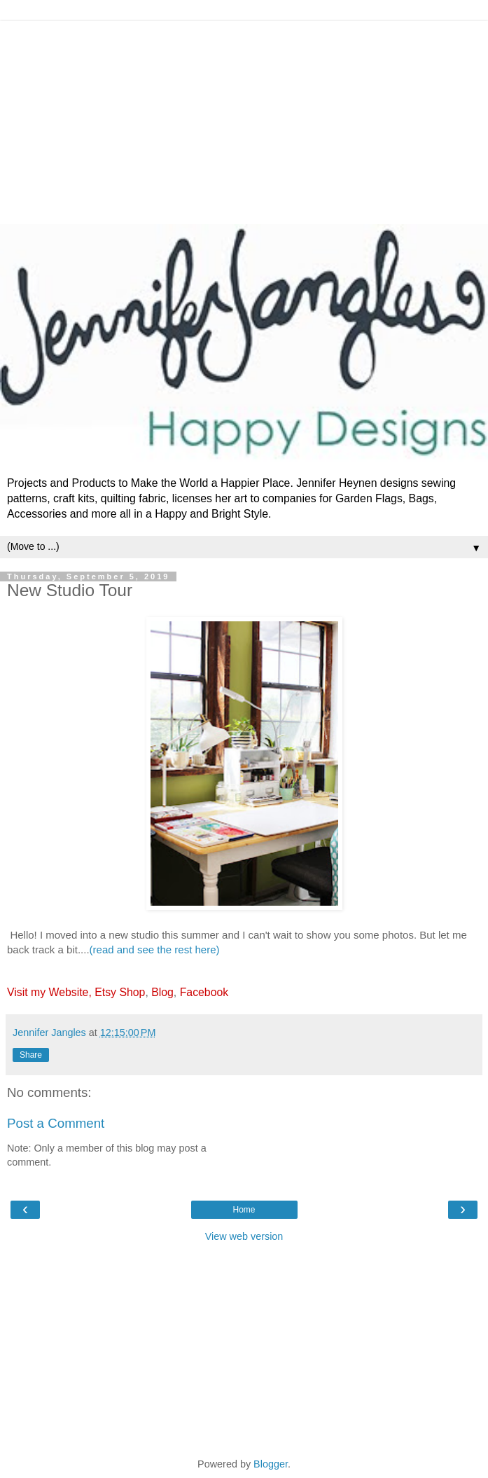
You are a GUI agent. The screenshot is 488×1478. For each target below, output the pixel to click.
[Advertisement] (244, 119)
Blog (162, 992)
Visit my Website (47, 992)
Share (31, 1055)
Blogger (270, 1464)
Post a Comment (55, 1123)
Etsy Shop (120, 992)
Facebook (204, 992)
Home (243, 1210)
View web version (244, 1236)
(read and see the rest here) (155, 949)
